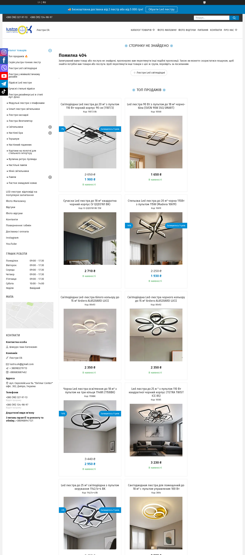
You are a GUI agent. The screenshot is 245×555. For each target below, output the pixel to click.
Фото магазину (167, 30)
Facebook (189, 521)
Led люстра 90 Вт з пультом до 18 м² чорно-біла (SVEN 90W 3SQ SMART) (149, 106)
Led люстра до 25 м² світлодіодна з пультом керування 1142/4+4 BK (210, 302)
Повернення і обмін (18, 225)
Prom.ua (139, 545)
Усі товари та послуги (85, 496)
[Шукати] (234, 18)
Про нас (229, 30)
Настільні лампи (18, 165)
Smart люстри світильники (24, 109)
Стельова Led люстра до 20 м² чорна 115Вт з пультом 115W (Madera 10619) (87, 206)
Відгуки (10, 207)
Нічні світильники (19, 171)
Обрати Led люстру (162, 9)
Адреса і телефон (76, 521)
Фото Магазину (16, 201)
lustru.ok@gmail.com (21, 364)
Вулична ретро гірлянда (23, 159)
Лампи (12, 177)
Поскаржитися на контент (114, 548)
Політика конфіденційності (142, 548)
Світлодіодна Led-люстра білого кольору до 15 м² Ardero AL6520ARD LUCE (149, 206)
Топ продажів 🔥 (18, 56)
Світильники (16, 126)
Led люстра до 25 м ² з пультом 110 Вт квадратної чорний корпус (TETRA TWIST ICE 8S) (149, 304)
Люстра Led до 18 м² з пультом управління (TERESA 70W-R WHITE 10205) (210, 401)
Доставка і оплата (17, 231)
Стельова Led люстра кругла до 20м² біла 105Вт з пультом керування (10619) (148, 399)
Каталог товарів (141, 30)
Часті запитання (134, 529)
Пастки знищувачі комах (23, 183)
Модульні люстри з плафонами (26, 103)
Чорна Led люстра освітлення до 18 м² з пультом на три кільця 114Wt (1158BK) (87, 302)
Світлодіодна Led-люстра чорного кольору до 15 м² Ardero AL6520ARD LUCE (210, 206)
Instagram (12, 237)
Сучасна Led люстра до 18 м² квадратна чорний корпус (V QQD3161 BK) (210, 106)
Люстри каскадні (18, 114)
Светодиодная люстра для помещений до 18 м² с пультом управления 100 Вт (87, 399)
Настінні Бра (16, 132)
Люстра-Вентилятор (21, 120)
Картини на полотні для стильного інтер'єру (22, 152)
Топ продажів (13, 521)
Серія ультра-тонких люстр (25, 62)
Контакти (216, 30)
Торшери (14, 138)
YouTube (11, 243)
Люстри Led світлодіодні (151, 72)
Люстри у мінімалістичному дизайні (24, 75)
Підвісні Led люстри (20, 82)
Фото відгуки (187, 30)
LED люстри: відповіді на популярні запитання (21, 193)
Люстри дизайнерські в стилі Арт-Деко (26, 96)
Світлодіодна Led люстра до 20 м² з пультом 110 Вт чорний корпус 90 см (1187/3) (87, 108)
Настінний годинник (20, 144)
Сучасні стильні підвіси (22, 88)
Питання (203, 30)
